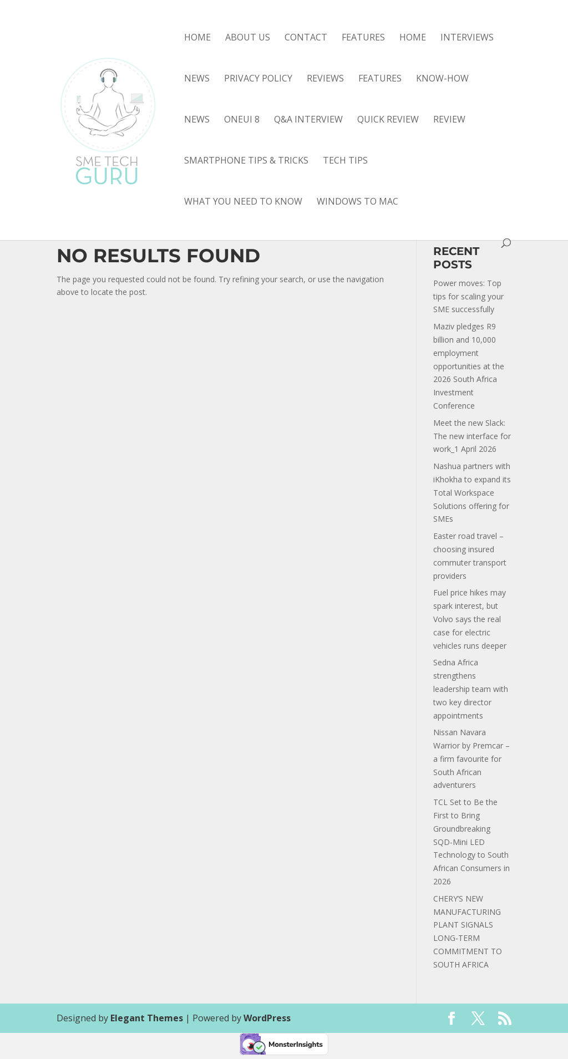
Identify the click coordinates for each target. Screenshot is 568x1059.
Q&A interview (308, 120)
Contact (306, 38)
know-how (442, 79)
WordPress (267, 1018)
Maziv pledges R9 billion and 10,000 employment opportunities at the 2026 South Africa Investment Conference (468, 366)
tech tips (345, 161)
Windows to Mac (357, 202)
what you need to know (243, 202)
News (197, 79)
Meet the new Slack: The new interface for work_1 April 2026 (472, 436)
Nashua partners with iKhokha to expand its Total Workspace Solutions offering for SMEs (472, 492)
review (449, 120)
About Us (247, 38)
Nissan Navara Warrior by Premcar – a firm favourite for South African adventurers (471, 758)
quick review (388, 120)
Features (363, 38)
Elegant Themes (146, 1018)
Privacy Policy (258, 79)
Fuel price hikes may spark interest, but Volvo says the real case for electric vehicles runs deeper (469, 618)
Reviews (325, 79)
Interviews (467, 38)
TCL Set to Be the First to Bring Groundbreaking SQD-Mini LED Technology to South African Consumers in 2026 (471, 842)
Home (197, 38)
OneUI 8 (242, 120)
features (380, 79)
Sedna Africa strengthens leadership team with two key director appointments (470, 688)
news (197, 120)
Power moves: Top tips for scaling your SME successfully (468, 296)
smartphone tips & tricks (246, 161)
